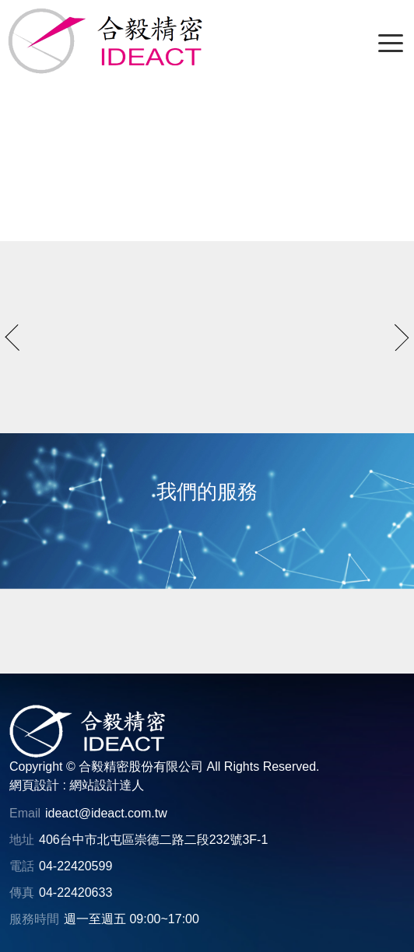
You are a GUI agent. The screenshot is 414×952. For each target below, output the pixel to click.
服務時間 (34, 919)
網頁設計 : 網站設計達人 (76, 785)
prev (18, 337)
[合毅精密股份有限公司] (105, 41)
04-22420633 (75, 892)
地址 (21, 839)
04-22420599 (75, 866)
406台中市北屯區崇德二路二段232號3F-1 (153, 839)
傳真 (21, 892)
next (395, 338)
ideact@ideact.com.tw (106, 813)
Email (24, 813)
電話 (21, 866)
